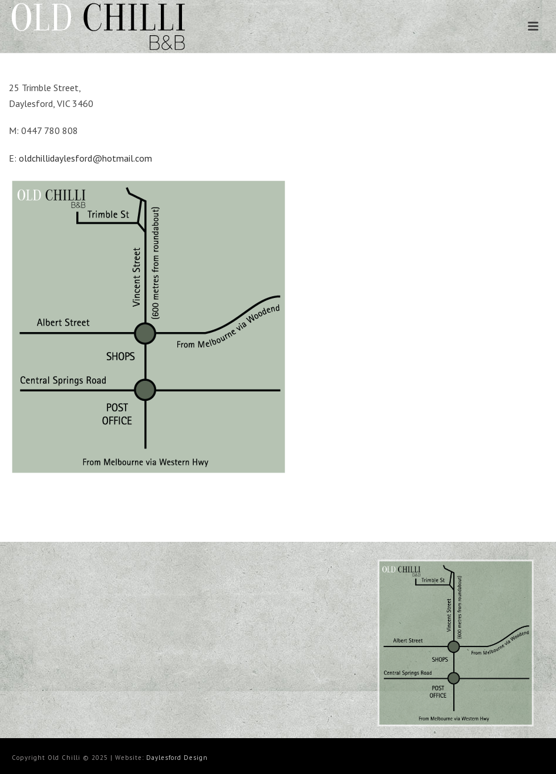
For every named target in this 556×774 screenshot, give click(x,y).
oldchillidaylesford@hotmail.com (85, 158)
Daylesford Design (177, 757)
